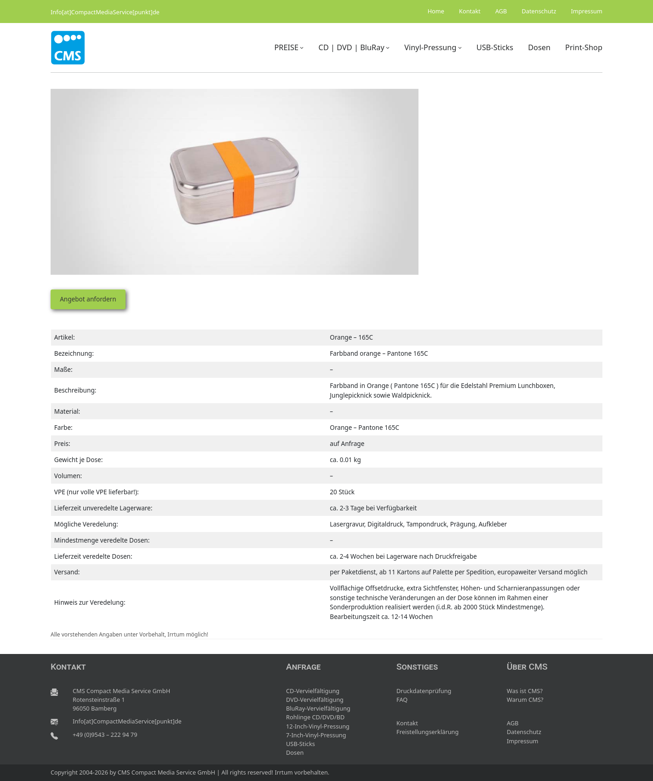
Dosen (295, 752)
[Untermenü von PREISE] (302, 47)
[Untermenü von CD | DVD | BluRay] (388, 47)
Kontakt (407, 723)
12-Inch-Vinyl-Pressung (317, 726)
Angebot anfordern (88, 299)
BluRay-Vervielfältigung (318, 708)
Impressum (522, 741)
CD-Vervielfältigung (312, 691)
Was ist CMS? (525, 691)
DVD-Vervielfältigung (315, 699)
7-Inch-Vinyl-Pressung (316, 735)
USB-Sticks (300, 744)
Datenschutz (524, 732)
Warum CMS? (525, 699)
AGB (513, 723)
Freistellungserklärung (427, 732)
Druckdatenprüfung (423, 691)
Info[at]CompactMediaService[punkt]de (105, 12)
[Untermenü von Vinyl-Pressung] (460, 47)
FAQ (401, 699)
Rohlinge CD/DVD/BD (315, 717)
